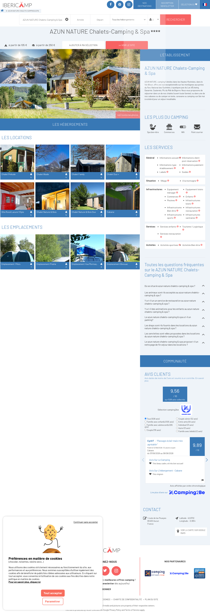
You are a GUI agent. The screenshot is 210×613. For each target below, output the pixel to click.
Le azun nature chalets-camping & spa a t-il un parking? (175, 318)
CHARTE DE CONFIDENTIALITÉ (127, 599)
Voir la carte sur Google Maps (190, 531)
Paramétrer (53, 601)
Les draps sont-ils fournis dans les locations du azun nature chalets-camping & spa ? (175, 327)
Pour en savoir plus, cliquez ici (25, 582)
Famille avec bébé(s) (190, 431)
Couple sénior (188, 419)
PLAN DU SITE (151, 599)
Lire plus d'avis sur (178, 493)
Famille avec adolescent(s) (159, 426)
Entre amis (186, 422)
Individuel (185, 425)
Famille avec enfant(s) (160, 422)
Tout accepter (53, 593)
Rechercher (175, 19)
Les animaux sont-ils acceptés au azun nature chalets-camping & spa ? (175, 294)
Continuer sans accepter (86, 522)
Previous (143, 460)
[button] (199, 161)
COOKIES (106, 599)
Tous (153, 419)
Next (206, 460)
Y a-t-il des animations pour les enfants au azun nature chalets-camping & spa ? (175, 310)
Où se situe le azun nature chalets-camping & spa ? (175, 286)
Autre (184, 428)
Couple (154, 430)
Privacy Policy (115, 610)
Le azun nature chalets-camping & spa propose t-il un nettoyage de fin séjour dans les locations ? (175, 343)
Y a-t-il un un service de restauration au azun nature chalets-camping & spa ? (175, 302)
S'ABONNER (105, 589)
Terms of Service (132, 610)
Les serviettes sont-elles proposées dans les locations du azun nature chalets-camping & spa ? (175, 335)
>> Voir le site (127, 44)
